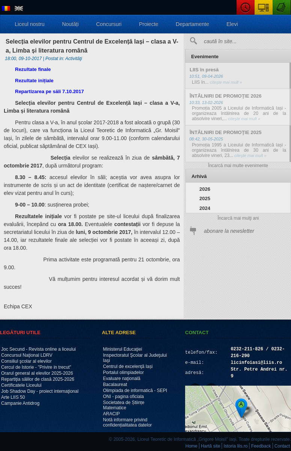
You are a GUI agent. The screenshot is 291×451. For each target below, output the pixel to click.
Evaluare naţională (121, 378)
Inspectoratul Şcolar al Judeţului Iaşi (135, 358)
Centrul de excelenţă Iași (127, 366)
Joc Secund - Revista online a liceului (38, 349)
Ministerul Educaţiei (122, 349)
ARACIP (111, 413)
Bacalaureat (115, 384)
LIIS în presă (204, 69)
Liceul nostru (29, 24)
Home (191, 446)
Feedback (261, 446)
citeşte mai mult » (225, 82)
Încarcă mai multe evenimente (238, 165)
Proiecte (148, 24)
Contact (282, 446)
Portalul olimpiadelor (123, 372)
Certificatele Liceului (21, 385)
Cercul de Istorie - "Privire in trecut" (36, 367)
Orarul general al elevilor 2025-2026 (37, 373)
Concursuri (109, 24)
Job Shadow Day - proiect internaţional (39, 391)
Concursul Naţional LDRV (27, 355)
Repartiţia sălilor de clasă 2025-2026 (37, 379)
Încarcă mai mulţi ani (238, 218)
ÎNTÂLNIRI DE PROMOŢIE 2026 (225, 96)
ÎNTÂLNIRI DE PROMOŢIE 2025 (225, 132)
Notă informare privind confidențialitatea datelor (127, 422)
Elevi (232, 24)
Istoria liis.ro (236, 446)
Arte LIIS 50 (13, 397)
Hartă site (210, 446)
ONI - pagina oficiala (123, 396)
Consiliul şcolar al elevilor (26, 361)
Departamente (192, 24)
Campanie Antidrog (20, 403)
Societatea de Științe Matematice (123, 405)
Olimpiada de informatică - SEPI (135, 390)
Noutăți (70, 24)
